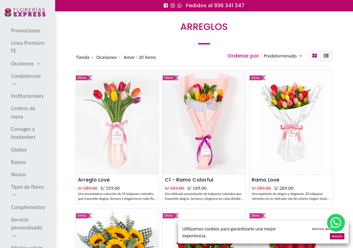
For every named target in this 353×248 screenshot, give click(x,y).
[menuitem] (28, 30)
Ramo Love (265, 179)
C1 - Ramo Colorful (189, 179)
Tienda (83, 57)
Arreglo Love (94, 179)
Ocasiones (107, 57)
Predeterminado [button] (281, 56)
